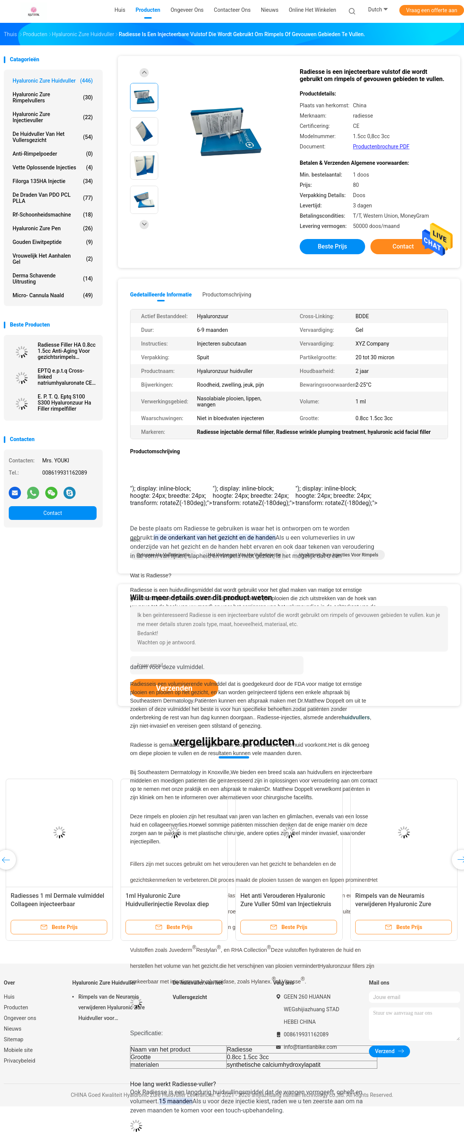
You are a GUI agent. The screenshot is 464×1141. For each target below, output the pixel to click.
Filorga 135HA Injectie (53, 181)
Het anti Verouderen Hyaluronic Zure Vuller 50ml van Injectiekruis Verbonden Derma (285, 904)
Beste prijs (332, 246)
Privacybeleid (19, 1061)
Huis (9, 997)
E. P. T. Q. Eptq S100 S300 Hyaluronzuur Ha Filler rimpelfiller (64, 403)
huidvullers (356, 717)
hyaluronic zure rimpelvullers (53, 97)
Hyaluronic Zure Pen (53, 228)
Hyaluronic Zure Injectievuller (53, 117)
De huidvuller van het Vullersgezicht (53, 137)
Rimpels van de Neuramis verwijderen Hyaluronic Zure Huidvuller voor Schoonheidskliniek (403, 904)
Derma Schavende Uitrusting (53, 279)
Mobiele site (18, 1050)
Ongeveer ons (20, 1018)
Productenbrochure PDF (381, 146)
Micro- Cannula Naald (53, 295)
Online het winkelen (312, 10)
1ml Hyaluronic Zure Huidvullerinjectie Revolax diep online (167, 904)
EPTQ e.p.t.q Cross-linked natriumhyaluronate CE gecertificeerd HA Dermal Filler (65, 377)
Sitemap (13, 1039)
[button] (254, 495)
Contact (52, 513)
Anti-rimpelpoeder (53, 154)
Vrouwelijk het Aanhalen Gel (53, 259)
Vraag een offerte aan (431, 10)
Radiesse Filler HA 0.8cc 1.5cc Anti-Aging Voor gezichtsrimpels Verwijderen (66, 351)
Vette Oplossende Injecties (53, 167)
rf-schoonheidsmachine (53, 214)
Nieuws (12, 1029)
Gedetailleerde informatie (161, 295)
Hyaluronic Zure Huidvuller (53, 80)
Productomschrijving (226, 295)
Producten (16, 1007)
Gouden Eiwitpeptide (53, 242)
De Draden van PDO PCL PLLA (53, 198)
